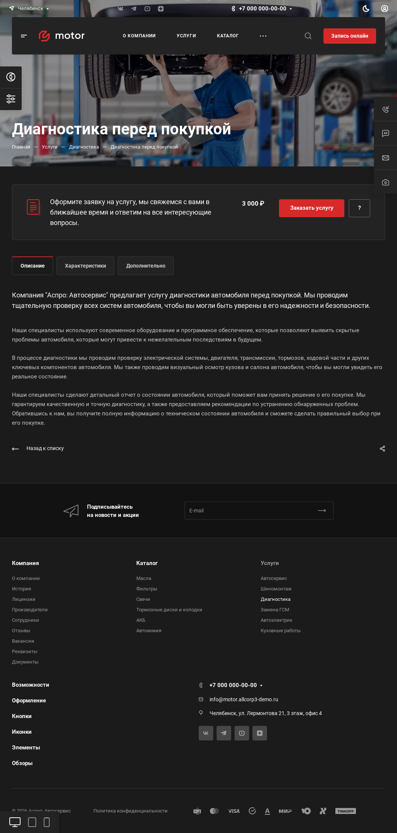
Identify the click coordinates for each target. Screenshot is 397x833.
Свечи (143, 599)
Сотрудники (25, 620)
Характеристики (85, 266)
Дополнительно (145, 266)
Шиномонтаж (276, 589)
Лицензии (23, 599)
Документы (25, 662)
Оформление (29, 700)
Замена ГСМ (275, 609)
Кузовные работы (281, 630)
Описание (33, 266)
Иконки (22, 732)
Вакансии (23, 641)
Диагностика (276, 599)
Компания (25, 563)
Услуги (270, 563)
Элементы (26, 747)
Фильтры (146, 589)
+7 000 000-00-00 (262, 8)
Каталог (147, 563)
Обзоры (22, 763)
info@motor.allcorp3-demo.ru (244, 699)
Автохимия (148, 630)
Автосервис (274, 578)
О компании (26, 578)
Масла (143, 578)
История (21, 589)
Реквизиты (24, 651)
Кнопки (22, 716)
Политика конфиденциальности (130, 811)
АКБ (140, 620)
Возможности (30, 684)
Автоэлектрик (276, 620)
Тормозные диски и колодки (169, 609)
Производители (30, 609)
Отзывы (21, 630)
